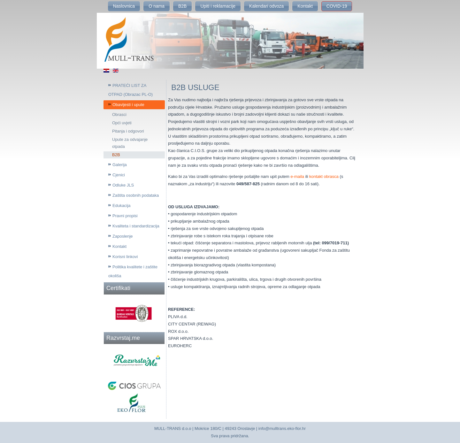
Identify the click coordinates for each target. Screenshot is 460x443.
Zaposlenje (122, 236)
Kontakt (304, 6)
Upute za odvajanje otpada (130, 143)
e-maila (296, 176)
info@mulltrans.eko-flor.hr (282, 428)
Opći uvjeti (122, 122)
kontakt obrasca (324, 176)
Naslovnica (124, 6)
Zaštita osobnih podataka (135, 195)
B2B (182, 6)
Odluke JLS (123, 185)
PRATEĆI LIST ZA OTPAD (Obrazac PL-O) (130, 90)
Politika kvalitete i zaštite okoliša (132, 271)
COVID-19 (336, 6)
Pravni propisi (125, 215)
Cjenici (118, 174)
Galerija (119, 164)
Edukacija (121, 205)
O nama (157, 6)
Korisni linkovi (125, 256)
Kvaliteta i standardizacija (135, 226)
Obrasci (119, 114)
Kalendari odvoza (266, 6)
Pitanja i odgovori (128, 131)
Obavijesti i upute (128, 104)
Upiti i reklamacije (217, 6)
